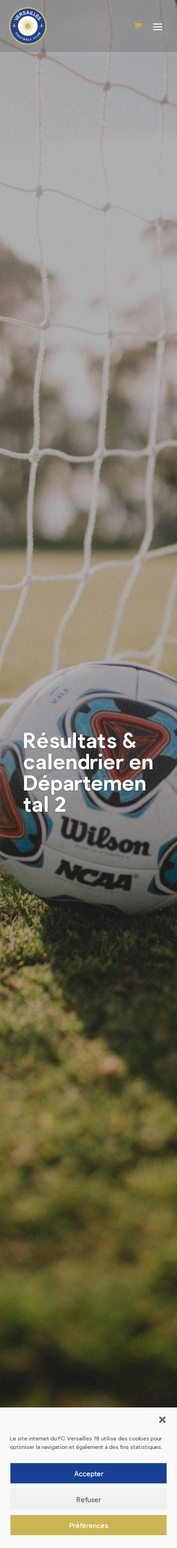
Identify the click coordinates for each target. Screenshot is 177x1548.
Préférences (88, 1525)
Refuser (88, 1499)
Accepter (88, 1473)
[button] (162, 1419)
